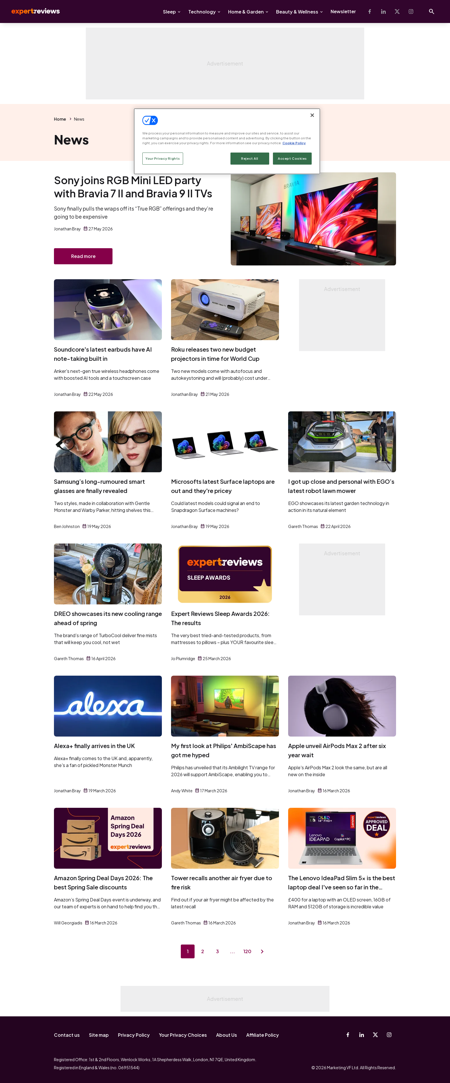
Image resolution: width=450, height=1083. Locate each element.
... (232, 951)
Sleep (169, 12)
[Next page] (262, 951)
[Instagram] (411, 11)
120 (247, 951)
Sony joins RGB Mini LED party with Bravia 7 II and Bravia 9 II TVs (133, 187)
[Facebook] (370, 11)
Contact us (67, 1035)
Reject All (249, 158)
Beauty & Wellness (297, 12)
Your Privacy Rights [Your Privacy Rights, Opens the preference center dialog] (163, 158)
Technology (202, 12)
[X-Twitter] (397, 11)
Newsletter (343, 11)
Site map (99, 1035)
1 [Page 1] (188, 951)
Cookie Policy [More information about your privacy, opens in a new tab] (294, 143)
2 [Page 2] (202, 951)
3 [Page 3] (217, 951)
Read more (83, 256)
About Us (226, 1035)
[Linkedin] (383, 11)
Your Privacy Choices (183, 1035)
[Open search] (432, 11)
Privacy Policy (134, 1035)
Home (60, 119)
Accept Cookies (292, 158)
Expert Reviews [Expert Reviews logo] (31, 11)
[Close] (312, 115)
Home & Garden (246, 12)
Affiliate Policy (262, 1035)
